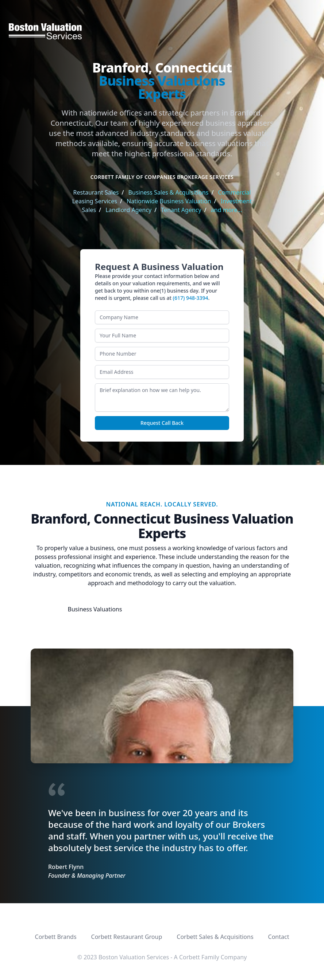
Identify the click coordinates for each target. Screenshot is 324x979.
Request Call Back (162, 422)
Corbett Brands (56, 937)
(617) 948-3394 (190, 297)
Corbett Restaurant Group (126, 937)
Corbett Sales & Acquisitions (215, 937)
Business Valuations (95, 609)
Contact (278, 937)
